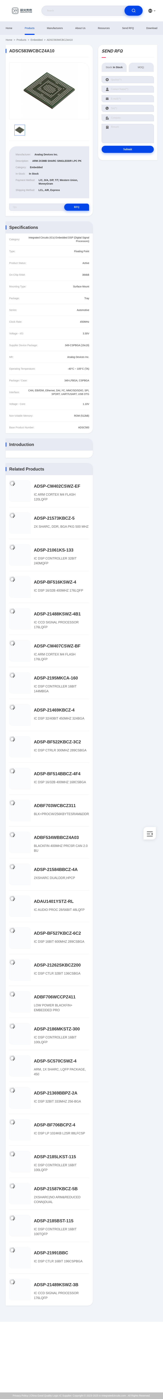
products (29, 28)
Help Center (142, 1379)
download (151, 28)
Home (9, 28)
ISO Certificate (144, 1356)
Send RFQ (128, 28)
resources (104, 28)
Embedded (37, 39)
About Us (80, 28)
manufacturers (55, 28)
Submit (127, 149)
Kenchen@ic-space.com (26, 1363)
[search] (134, 11)
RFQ (76, 207)
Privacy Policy (143, 1371)
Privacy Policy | (21, 1395)
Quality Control (144, 1363)
